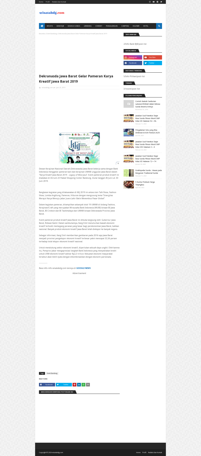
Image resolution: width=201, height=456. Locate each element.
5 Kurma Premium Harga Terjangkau (145, 183)
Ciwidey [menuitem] (98, 26)
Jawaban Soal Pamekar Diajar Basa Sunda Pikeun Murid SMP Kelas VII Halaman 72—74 (147, 158)
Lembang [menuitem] (88, 26)
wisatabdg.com (47, 88)
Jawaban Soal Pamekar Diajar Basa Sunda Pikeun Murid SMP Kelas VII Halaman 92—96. (147, 118)
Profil (48, 2)
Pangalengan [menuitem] (112, 26)
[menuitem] (42, 26)
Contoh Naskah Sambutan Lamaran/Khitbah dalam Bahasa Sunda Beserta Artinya (147, 104)
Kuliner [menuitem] (136, 26)
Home (41, 2)
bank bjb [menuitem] (60, 26)
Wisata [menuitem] (50, 26)
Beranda (42, 34)
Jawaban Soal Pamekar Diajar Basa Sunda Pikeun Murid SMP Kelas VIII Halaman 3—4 (147, 144)
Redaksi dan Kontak (59, 2)
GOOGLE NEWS (83, 268)
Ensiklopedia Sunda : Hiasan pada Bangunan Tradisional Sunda (148, 171)
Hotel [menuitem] (145, 26)
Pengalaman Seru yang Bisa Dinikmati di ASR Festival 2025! (147, 131)
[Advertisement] (79, 54)
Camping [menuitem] (125, 26)
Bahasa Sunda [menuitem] (74, 26)
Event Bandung (51, 34)
